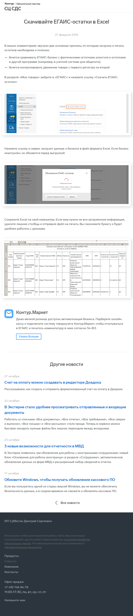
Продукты (11, 556)
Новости (10, 561)
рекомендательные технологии (22, 547)
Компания (11, 566)
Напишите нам (14, 600)
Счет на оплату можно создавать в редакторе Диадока (52, 382)
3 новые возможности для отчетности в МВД (44, 446)
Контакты (11, 572)
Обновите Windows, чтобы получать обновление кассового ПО (59, 479)
